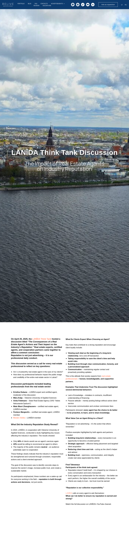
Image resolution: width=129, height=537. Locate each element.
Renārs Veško (19, 418)
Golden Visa (47, 5)
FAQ (36, 4)
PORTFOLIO (21, 4)
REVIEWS (36, 5)
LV (122, 5)
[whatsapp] (72, 4)
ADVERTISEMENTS (57, 4)
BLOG (29, 4)
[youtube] (87, 4)
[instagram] (77, 4)
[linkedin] (93, 4)
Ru (126, 5)
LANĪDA (69, 493)
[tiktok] (82, 4)
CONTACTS (44, 4)
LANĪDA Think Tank (41, 339)
